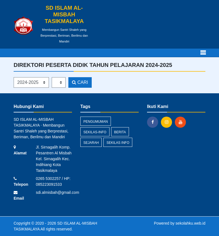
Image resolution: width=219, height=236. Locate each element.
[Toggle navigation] (203, 53)
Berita (120, 132)
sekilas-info (94, 132)
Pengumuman (95, 122)
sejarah (91, 143)
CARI (80, 82)
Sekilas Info (117, 143)
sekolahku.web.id (190, 223)
